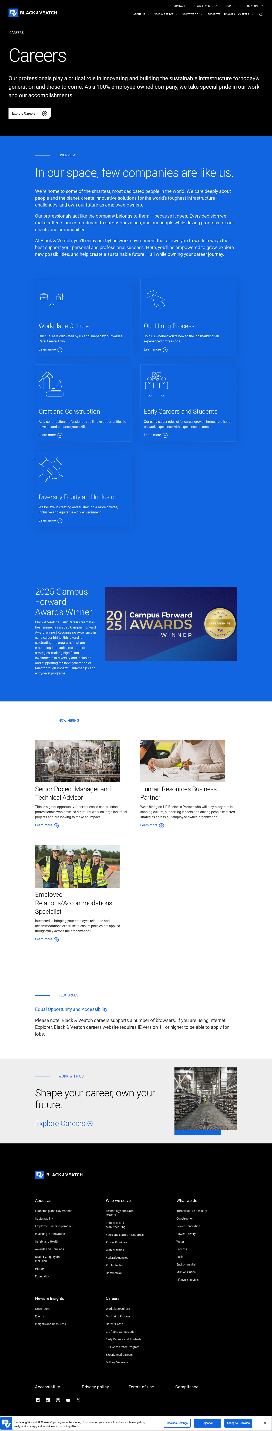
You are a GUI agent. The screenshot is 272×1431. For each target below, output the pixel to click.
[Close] (265, 1423)
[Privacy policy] (101, 1387)
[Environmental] (195, 1264)
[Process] (195, 1249)
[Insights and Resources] (54, 1324)
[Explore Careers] (29, 113)
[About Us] (54, 1203)
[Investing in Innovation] (54, 1234)
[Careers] (125, 1301)
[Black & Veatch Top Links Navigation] (218, 6)
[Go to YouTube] (68, 1400)
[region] (136, 1423)
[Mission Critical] (195, 1272)
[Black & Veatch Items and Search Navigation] (198, 14)
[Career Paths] (125, 1324)
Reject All (207, 1423)
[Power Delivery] (195, 1234)
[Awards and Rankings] (54, 1249)
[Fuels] (195, 1257)
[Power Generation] (195, 1226)
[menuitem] (179, 6)
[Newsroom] (54, 1309)
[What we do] (195, 1203)
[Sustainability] (54, 1218)
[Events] (54, 1316)
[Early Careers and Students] (125, 1339)
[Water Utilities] (125, 1250)
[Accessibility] (54, 1387)
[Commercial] (125, 1273)
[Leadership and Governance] (54, 1211)
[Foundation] (54, 1276)
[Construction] (195, 1218)
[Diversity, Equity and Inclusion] (54, 1259)
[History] (54, 1269)
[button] (261, 14)
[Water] (195, 1241)
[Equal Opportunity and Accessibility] (71, 1009)
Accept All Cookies (238, 1423)
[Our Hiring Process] (125, 1316)
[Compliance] (194, 1387)
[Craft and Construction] (125, 1332)
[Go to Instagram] (58, 1400)
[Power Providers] (125, 1242)
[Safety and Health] (54, 1241)
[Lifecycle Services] (195, 1280)
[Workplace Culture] (125, 1309)
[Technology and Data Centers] (125, 1213)
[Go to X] (78, 1400)
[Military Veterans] (125, 1362)
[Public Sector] (125, 1265)
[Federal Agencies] (125, 1258)
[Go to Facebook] (37, 1400)
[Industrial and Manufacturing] (125, 1225)
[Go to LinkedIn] (47, 1400)
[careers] (16, 33)
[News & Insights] (54, 1301)
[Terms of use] (148, 1387)
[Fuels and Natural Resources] (125, 1235)
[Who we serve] (125, 1203)
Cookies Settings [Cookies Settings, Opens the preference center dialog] (177, 1423)
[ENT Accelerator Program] (125, 1347)
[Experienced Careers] (125, 1355)
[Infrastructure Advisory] (195, 1211)
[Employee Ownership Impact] (54, 1226)
